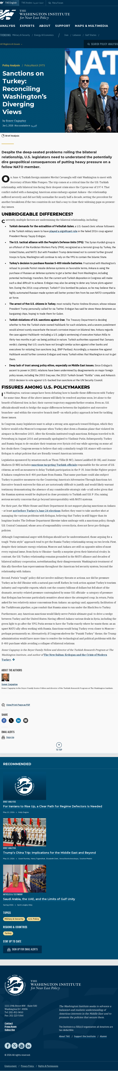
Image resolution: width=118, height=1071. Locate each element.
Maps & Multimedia (91, 26)
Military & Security (21, 35)
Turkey (8, 933)
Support (62, 26)
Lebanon (77, 35)
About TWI (64, 1036)
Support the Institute (85, 1036)
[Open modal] (103, 44)
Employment (11, 1066)
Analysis (7, 26)
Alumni (103, 1036)
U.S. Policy (33, 919)
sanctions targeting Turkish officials (54, 464)
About (45, 26)
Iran (66, 35)
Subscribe (10, 1030)
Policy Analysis (11, 65)
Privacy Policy (27, 1066)
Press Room (10, 1026)
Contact (9, 1023)
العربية (34, 125)
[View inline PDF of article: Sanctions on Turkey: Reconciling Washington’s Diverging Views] (59, 705)
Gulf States (91, 35)
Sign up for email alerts (22, 949)
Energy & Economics (44, 35)
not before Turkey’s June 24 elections (36, 510)
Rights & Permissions (48, 1066)
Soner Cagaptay (16, 120)
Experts (27, 26)
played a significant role (63, 231)
